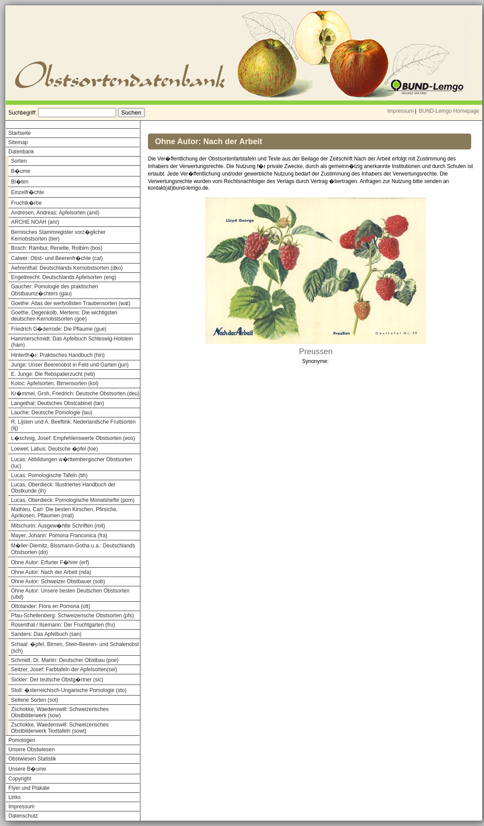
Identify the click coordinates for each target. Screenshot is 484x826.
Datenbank (21, 152)
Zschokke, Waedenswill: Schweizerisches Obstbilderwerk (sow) (60, 712)
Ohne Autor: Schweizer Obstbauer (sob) (58, 581)
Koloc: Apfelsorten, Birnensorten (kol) (54, 383)
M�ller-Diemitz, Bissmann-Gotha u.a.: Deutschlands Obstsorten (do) (73, 549)
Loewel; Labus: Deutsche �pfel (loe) (54, 449)
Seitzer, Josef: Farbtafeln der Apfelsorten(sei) (64, 669)
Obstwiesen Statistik (32, 759)
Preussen (316, 351)
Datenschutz (23, 816)
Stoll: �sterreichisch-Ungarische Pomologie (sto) (68, 690)
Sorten (18, 161)
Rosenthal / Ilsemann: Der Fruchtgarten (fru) (63, 625)
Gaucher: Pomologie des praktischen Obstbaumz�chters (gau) (54, 290)
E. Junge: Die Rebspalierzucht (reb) (53, 374)
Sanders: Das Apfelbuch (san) (46, 634)
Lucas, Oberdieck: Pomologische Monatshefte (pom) (72, 500)
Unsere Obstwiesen (31, 749)
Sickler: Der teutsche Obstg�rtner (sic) (57, 680)
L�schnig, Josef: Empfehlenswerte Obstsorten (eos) (73, 438)
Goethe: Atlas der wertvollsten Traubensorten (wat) (70, 303)
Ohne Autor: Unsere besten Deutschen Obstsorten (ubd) (70, 594)
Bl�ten (19, 182)
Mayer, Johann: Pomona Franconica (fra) (59, 535)
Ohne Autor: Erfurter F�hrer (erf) (50, 562)
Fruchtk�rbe (26, 203)
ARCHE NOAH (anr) (35, 222)
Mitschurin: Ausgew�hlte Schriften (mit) (58, 526)
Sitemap (18, 142)
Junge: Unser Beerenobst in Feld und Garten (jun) (70, 365)
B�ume (20, 171)
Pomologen (21, 740)
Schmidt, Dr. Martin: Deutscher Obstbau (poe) (64, 660)
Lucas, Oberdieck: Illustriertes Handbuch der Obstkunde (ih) (63, 488)
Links (14, 797)
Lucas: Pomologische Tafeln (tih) (49, 475)
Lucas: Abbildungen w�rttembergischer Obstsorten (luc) (71, 462)
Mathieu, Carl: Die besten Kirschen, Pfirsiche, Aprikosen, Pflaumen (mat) (64, 512)
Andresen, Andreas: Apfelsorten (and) (55, 213)
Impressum (400, 111)
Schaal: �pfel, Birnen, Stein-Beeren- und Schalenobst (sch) (75, 647)
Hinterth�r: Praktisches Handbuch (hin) (58, 355)
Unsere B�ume (27, 769)
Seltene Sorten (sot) (34, 700)
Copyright (19, 779)
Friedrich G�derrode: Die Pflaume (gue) (58, 329)
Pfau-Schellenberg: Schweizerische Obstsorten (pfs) (72, 615)
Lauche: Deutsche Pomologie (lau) (51, 412)
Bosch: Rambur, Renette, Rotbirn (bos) (56, 248)
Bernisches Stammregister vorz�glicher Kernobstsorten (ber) (58, 235)
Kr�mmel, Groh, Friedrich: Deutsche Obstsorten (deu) (75, 393)
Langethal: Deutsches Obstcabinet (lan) (57, 403)
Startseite (19, 133)
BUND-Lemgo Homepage (449, 111)
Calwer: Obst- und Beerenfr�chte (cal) (56, 258)
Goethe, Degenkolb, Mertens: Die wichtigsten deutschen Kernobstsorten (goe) (64, 316)
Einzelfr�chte (27, 192)
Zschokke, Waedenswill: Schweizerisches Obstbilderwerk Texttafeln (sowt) (60, 728)
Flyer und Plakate (28, 788)
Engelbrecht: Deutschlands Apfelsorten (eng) (63, 277)
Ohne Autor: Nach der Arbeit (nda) (51, 572)
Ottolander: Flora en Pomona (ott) (50, 606)
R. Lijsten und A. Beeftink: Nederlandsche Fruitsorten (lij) (73, 425)
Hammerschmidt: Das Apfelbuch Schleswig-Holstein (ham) (72, 342)
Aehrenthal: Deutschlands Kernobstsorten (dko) (67, 268)
